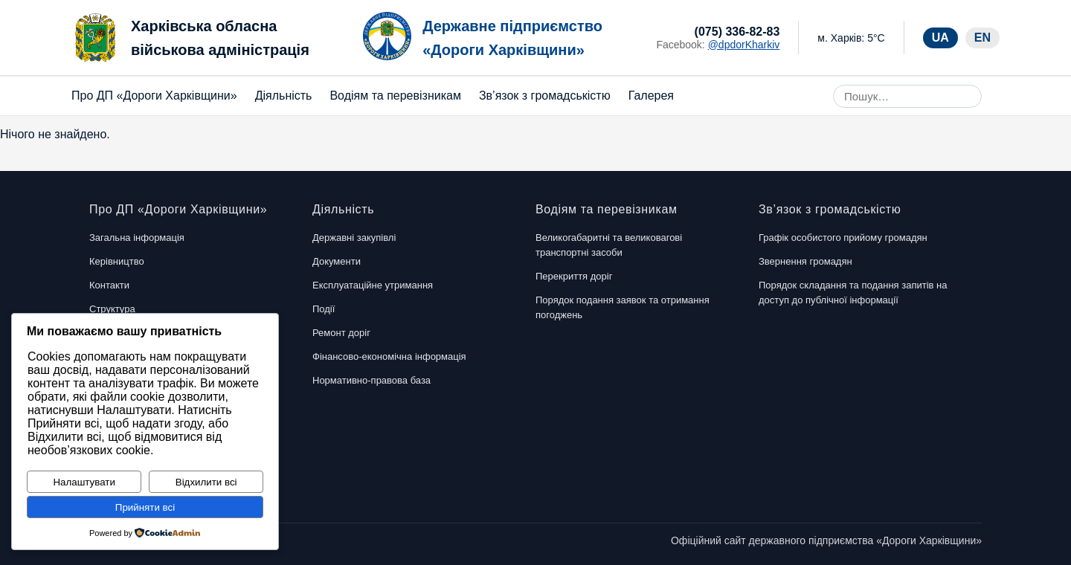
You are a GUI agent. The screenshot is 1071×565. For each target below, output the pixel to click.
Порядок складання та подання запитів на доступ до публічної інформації (853, 293)
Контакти (109, 285)
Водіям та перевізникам (394, 95)
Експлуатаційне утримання (372, 285)
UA (940, 37)
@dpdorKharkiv (744, 45)
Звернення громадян (805, 261)
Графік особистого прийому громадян (843, 237)
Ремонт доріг (341, 332)
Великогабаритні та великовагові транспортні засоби (609, 245)
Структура (112, 308)
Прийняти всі (145, 507)
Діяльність (283, 95)
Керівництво (116, 261)
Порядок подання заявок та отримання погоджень (623, 307)
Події (323, 308)
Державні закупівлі (354, 237)
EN (982, 37)
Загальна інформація (136, 237)
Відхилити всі (206, 482)
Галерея (651, 95)
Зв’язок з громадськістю (545, 95)
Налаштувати (84, 482)
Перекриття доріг (574, 276)
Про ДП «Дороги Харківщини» (154, 95)
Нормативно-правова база (371, 380)
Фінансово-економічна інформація (389, 356)
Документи (336, 261)
